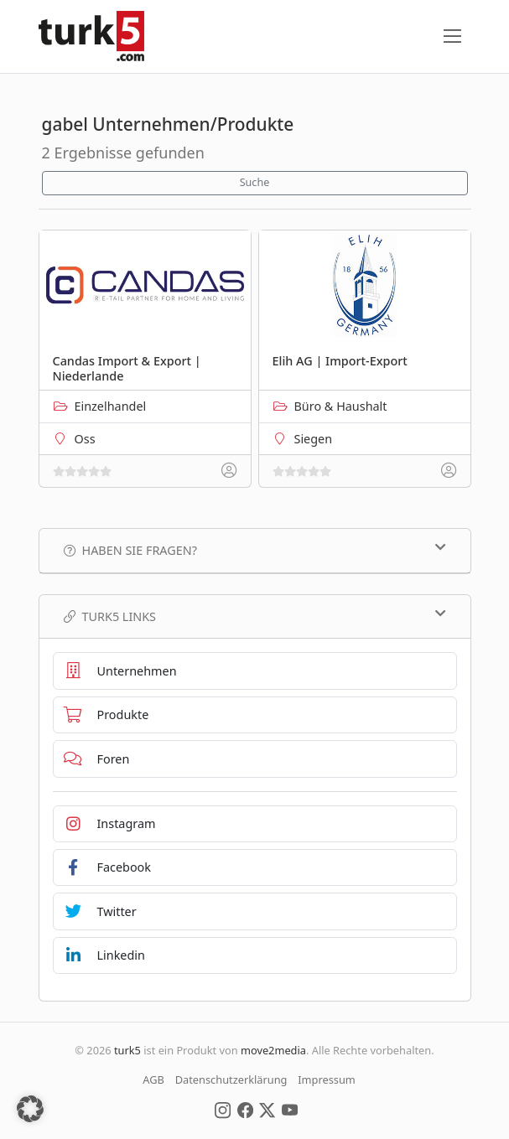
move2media (273, 1050)
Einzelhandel (111, 406)
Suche (255, 182)
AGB (153, 1079)
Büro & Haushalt (340, 406)
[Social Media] (223, 1108)
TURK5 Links (255, 616)
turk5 (127, 1050)
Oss (85, 439)
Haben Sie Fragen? (255, 549)
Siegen (313, 439)
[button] (30, 1109)
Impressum (327, 1079)
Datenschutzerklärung (231, 1079)
